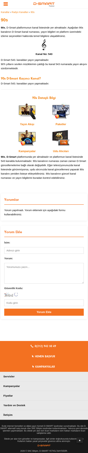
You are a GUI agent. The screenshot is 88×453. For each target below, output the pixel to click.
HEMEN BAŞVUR (45, 356)
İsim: (7, 242)
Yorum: (8, 258)
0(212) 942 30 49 (45, 346)
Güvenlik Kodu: (13, 288)
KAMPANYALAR (45, 366)
